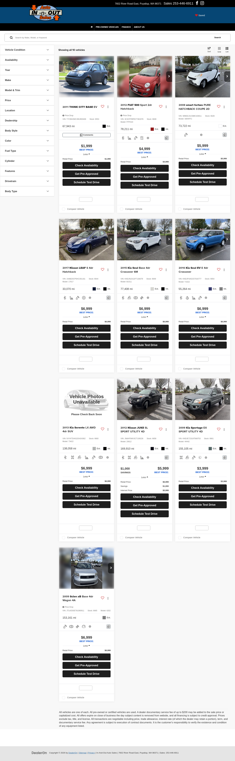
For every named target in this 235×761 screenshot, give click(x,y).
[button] (111, 76)
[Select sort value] (210, 50)
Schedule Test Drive (86, 182)
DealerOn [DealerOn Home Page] (72, 753)
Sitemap (82, 753)
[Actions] (108, 106)
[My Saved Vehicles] (200, 15)
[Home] (91, 27)
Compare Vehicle (75, 209)
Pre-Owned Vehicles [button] (107, 27)
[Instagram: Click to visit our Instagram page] (202, 3)
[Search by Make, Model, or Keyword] (113, 37)
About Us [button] (139, 27)
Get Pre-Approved (86, 173)
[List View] (227, 50)
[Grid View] (218, 50)
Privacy (91, 753)
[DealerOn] (39, 752)
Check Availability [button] (86, 165)
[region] (87, 158)
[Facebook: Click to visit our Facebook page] (197, 3)
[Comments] (87, 135)
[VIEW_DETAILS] (86, 399)
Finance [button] (126, 27)
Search (217, 37)
